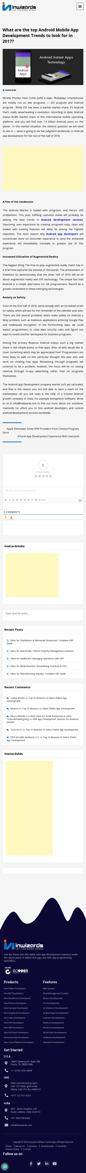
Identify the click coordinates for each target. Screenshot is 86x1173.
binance (14, 708)
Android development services (62, 219)
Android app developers (62, 234)
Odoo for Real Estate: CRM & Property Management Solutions (42, 650)
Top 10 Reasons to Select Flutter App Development (48, 708)
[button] (80, 6)
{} (40, 500)
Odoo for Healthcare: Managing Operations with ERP (37, 658)
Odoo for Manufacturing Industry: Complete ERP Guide (38, 673)
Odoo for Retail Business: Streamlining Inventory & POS (38, 666)
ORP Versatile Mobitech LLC (24, 737)
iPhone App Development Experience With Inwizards (50, 436)
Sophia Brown (17, 697)
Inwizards (10, 89)
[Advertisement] (43, 169)
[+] (43, 500)
